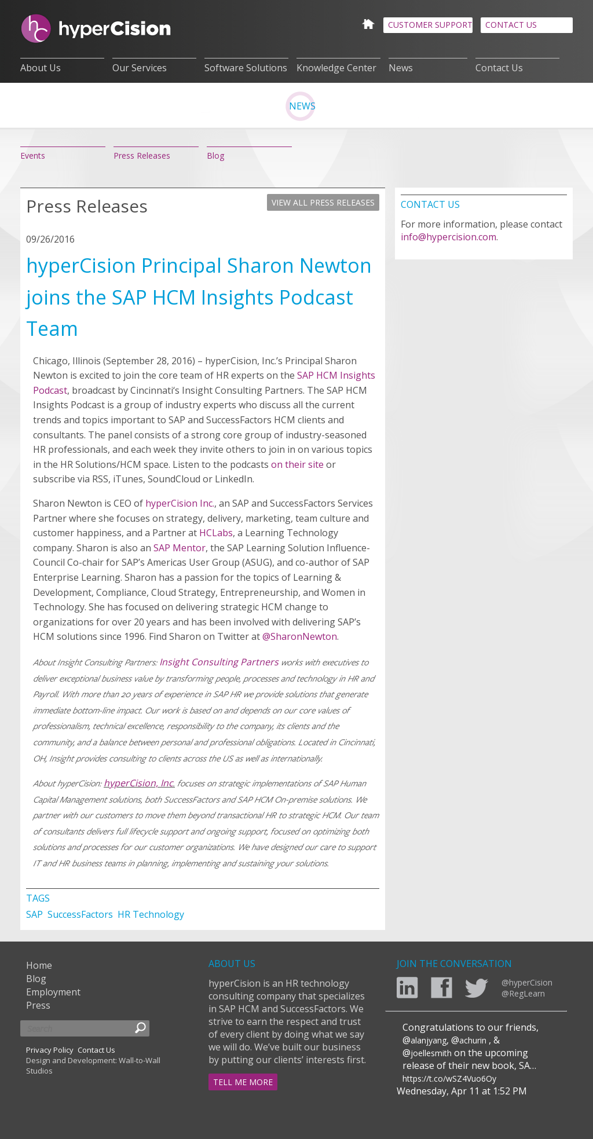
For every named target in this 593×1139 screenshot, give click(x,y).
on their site (297, 464)
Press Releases (142, 155)
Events (32, 155)
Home (39, 965)
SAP (35, 914)
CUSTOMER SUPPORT (430, 24)
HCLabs (216, 532)
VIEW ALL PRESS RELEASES (323, 202)
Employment (53, 992)
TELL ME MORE (243, 1081)
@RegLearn (523, 993)
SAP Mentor (179, 547)
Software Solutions (245, 67)
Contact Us (499, 67)
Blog (215, 155)
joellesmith (431, 1053)
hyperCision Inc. (179, 503)
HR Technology (151, 914)
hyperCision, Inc (138, 783)
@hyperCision (527, 982)
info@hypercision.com (448, 236)
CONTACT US (511, 24)
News (401, 67)
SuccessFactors (81, 914)
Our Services (139, 67)
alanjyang (428, 1040)
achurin (472, 1040)
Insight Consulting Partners (219, 661)
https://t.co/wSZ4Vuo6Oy (449, 1078)
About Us (40, 67)
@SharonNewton (299, 636)
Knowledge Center (336, 67)
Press (38, 1005)
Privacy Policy (50, 1050)
